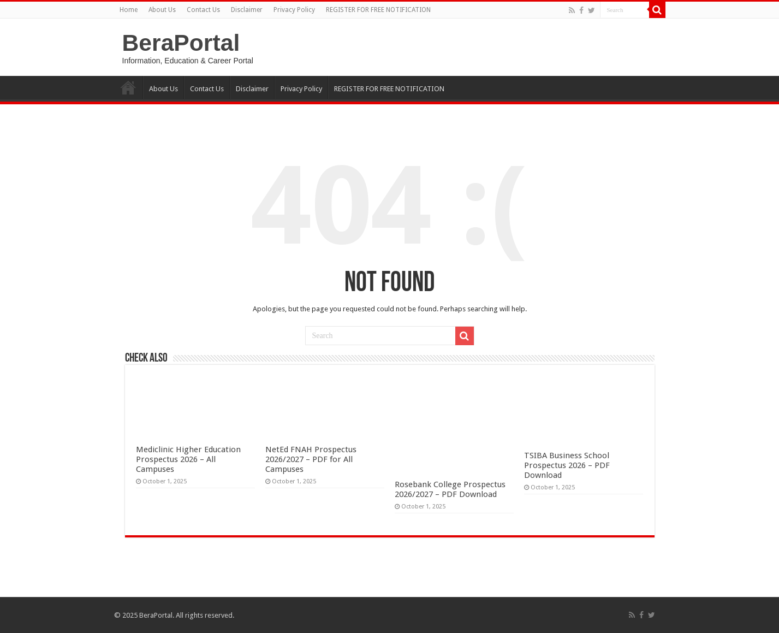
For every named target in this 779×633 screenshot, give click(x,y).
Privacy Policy (294, 10)
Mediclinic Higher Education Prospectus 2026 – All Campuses (188, 459)
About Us (162, 10)
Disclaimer (247, 10)
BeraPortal (181, 42)
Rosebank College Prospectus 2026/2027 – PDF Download (450, 489)
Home (129, 10)
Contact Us (203, 10)
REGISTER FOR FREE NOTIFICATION (378, 10)
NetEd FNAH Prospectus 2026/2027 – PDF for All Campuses (310, 459)
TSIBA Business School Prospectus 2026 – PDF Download (567, 465)
